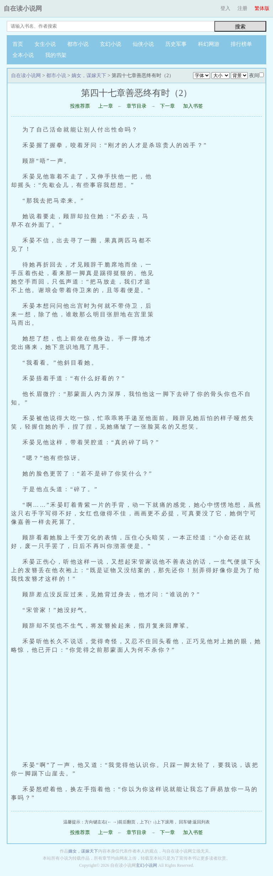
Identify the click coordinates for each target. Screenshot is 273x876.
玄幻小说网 (146, 865)
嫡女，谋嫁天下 (88, 75)
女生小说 (45, 44)
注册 (242, 8)
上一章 (105, 106)
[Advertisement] (212, 259)
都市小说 (78, 44)
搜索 (240, 26)
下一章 (167, 106)
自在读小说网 (23, 8)
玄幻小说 (110, 44)
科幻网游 (208, 44)
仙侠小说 (143, 44)
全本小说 (23, 55)
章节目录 (136, 106)
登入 (225, 8)
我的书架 (55, 55)
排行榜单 (241, 44)
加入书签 (193, 106)
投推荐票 (80, 106)
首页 (17, 44)
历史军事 (176, 44)
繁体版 (262, 8)
